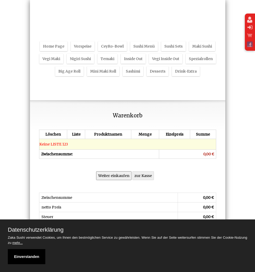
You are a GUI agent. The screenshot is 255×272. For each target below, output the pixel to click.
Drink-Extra (186, 68)
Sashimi (133, 68)
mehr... (17, 243)
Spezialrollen (201, 55)
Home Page (53, 43)
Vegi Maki (51, 55)
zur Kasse (143, 175)
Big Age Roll (69, 68)
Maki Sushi (202, 43)
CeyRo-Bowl (112, 43)
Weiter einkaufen (113, 175)
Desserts (157, 68)
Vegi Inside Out (165, 55)
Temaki (107, 55)
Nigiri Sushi (80, 55)
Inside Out (133, 55)
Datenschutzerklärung (36, 229)
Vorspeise (82, 43)
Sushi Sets (173, 43)
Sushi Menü (144, 43)
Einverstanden (26, 257)
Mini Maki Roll (103, 68)
